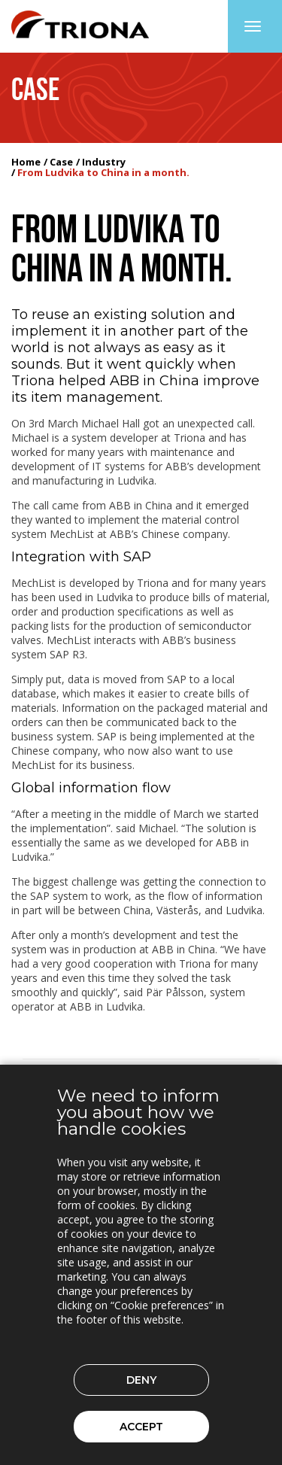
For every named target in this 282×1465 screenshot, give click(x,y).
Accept (141, 1426)
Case (61, 162)
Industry (104, 162)
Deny (141, 1380)
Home (26, 162)
